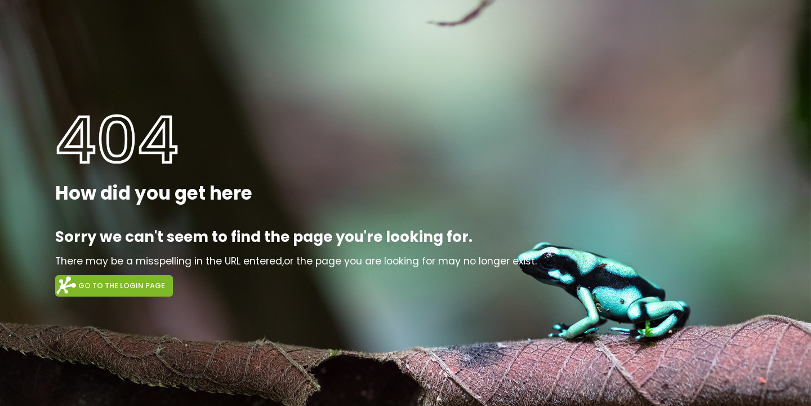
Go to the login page (121, 285)
